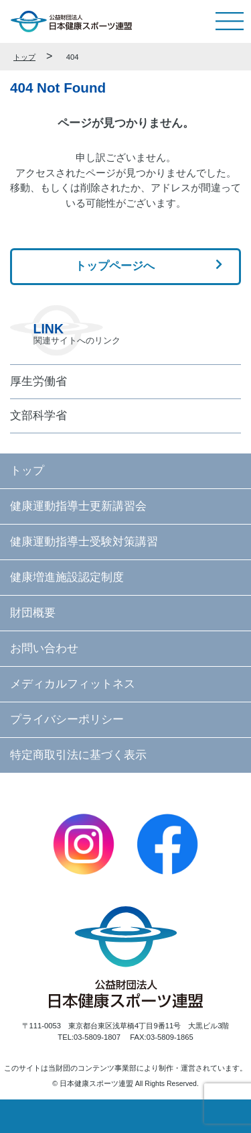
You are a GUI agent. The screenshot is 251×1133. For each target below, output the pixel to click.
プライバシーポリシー (67, 719)
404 (72, 57)
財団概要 (33, 612)
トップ (24, 57)
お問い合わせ (44, 648)
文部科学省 (38, 415)
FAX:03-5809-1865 (161, 1037)
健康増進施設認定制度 (67, 577)
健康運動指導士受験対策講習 (84, 541)
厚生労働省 (38, 381)
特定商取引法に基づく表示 (78, 755)
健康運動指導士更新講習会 (78, 506)
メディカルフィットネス (72, 684)
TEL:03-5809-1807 (89, 1037)
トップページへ (115, 266)
